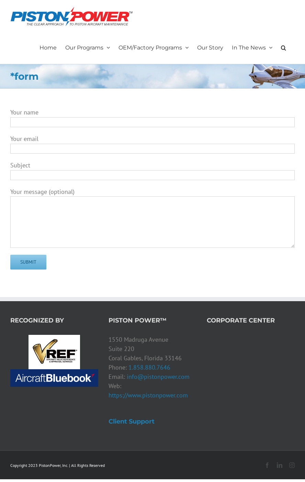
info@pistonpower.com (158, 377)
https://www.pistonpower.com (148, 395)
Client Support (132, 421)
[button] (283, 47)
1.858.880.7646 (149, 367)
